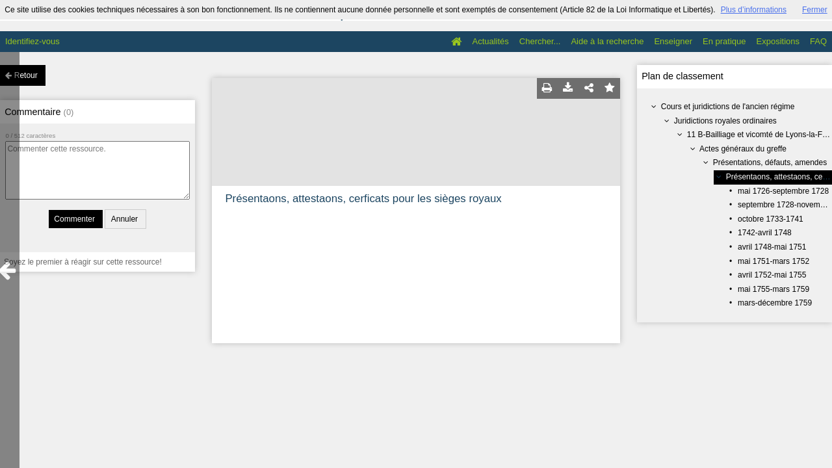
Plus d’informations (753, 9)
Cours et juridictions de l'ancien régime (728, 106)
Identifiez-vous (32, 41)
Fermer (814, 9)
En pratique (724, 41)
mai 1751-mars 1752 (773, 261)
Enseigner (673, 41)
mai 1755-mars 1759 (773, 289)
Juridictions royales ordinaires (725, 120)
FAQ (818, 41)
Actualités (490, 41)
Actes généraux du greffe (742, 148)
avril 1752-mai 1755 (772, 275)
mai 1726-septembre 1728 (783, 191)
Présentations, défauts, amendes (770, 162)
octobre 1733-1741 (770, 219)
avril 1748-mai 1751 (772, 247)
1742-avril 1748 (765, 232)
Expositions (778, 41)
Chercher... (540, 41)
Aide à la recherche (607, 41)
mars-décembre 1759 (775, 302)
